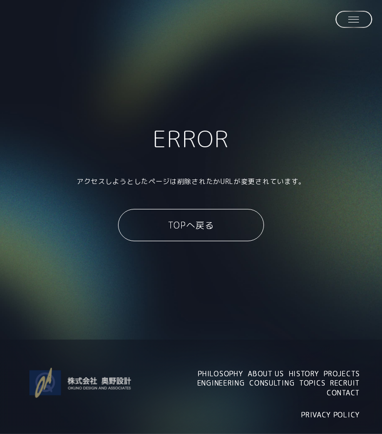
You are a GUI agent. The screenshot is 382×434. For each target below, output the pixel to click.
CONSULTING (271, 383)
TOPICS (312, 383)
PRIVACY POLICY (330, 414)
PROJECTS (342, 373)
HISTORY (304, 373)
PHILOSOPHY (220, 373)
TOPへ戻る (191, 225)
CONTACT (343, 392)
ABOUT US (266, 373)
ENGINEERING (221, 383)
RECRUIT (345, 383)
